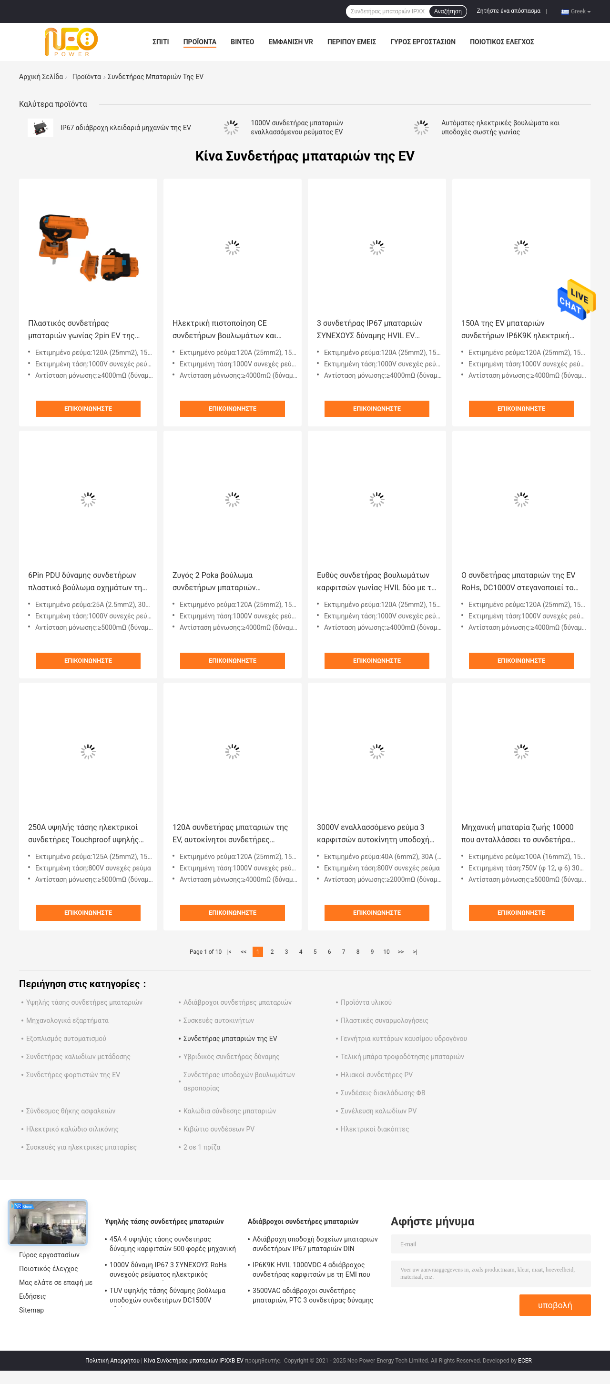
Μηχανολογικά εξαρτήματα (67, 1020)
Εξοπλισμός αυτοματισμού (66, 1038)
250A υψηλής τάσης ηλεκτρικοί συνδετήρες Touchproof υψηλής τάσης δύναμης (83, 834)
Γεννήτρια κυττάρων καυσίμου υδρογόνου (404, 1038)
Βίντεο (242, 42)
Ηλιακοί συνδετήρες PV (377, 1075)
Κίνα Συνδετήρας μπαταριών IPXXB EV (194, 1360)
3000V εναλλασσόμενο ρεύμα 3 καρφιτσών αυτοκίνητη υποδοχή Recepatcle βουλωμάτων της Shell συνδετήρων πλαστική (376, 834)
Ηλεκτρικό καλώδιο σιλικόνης (72, 1129)
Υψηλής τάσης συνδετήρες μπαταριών (84, 1002)
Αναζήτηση (448, 11)
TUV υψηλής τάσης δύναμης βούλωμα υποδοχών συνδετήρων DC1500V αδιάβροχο (167, 1297)
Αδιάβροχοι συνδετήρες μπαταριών (237, 1002)
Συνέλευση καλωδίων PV (379, 1111)
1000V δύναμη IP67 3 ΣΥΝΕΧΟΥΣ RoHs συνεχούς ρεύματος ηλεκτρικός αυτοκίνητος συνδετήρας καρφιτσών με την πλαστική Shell (171, 1271)
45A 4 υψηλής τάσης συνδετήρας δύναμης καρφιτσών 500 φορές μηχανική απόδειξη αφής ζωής (173, 1245)
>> (401, 952)
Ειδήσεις (32, 1296)
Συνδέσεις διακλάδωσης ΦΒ (383, 1093)
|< (229, 952)
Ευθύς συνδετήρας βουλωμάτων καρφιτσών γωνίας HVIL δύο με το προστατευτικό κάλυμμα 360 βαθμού (376, 582)
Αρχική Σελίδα (41, 77)
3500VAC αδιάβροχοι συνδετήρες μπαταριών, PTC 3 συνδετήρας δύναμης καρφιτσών (313, 1297)
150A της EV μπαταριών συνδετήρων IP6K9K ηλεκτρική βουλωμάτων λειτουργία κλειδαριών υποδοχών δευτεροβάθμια (515, 330)
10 (386, 952)
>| (415, 952)
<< (243, 952)
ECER (525, 1360)
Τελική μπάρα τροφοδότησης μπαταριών (402, 1057)
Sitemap (31, 1310)
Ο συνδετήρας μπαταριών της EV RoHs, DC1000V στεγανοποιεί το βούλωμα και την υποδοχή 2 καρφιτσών (518, 582)
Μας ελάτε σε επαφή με (55, 1282)
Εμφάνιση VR (290, 42)
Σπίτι (160, 42)
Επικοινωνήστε (88, 408)
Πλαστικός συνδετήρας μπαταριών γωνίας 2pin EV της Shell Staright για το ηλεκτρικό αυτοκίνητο (81, 330)
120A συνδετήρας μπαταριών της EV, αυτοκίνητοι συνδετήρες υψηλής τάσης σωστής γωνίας (230, 834)
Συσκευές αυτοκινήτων (218, 1020)
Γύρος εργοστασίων (423, 42)
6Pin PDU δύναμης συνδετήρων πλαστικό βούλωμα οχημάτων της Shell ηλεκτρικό (87, 582)
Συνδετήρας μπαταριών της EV (230, 1038)
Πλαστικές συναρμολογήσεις (384, 1020)
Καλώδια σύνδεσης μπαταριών (229, 1111)
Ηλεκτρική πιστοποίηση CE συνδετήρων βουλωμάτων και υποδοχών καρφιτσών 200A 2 (224, 330)
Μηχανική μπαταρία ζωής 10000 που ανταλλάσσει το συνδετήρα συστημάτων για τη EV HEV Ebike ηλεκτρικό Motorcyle (518, 834)
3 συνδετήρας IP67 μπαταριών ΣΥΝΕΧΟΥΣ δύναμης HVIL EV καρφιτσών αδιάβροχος (369, 330)
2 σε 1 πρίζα (201, 1147)
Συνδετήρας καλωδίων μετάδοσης (78, 1057)
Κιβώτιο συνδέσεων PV (218, 1129)
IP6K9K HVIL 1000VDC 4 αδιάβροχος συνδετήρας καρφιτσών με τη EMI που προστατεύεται (311, 1271)
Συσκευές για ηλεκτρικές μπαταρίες (81, 1147)
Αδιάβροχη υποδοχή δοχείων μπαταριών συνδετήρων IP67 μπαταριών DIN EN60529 (315, 1245)
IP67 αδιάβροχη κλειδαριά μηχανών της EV (126, 127)
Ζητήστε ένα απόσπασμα (509, 11)
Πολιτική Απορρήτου (112, 1360)
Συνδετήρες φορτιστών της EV (73, 1075)
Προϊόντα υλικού (366, 1002)
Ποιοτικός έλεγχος (502, 42)
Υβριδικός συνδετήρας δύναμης (231, 1057)
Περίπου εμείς (351, 42)
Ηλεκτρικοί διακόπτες (375, 1129)
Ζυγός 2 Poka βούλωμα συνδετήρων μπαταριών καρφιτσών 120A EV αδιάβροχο (227, 582)
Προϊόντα (200, 42)
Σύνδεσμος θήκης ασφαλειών (70, 1111)
